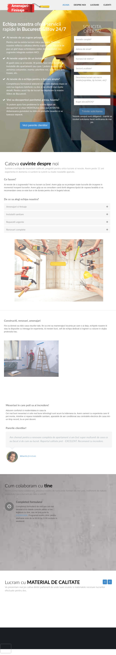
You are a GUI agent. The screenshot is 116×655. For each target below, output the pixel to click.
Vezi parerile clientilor (35, 125)
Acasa (66, 5)
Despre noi (80, 5)
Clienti (107, 5)
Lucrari (94, 5)
